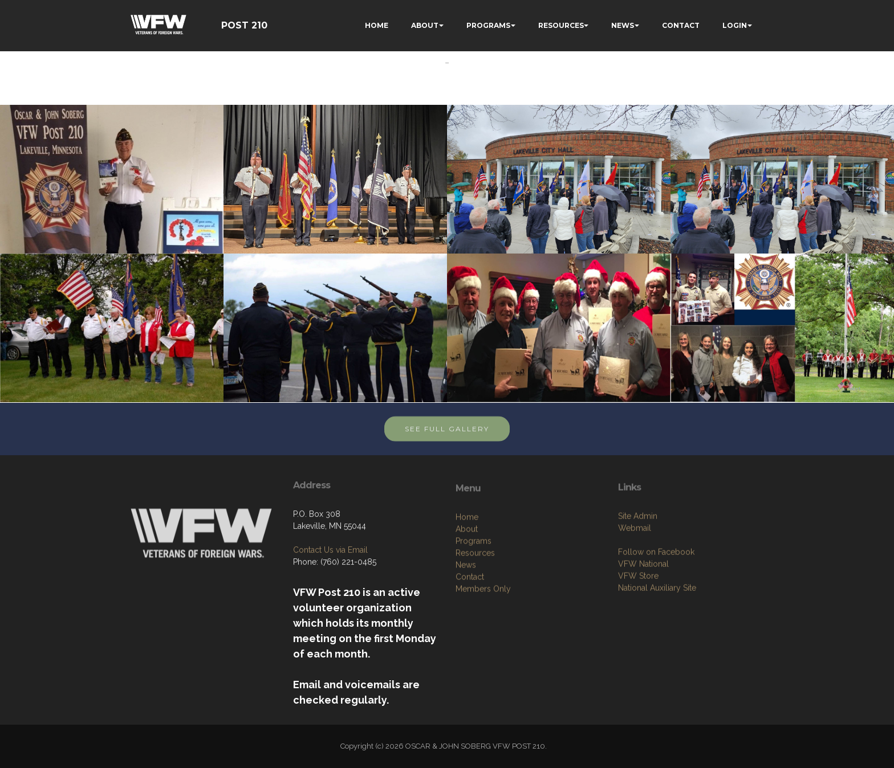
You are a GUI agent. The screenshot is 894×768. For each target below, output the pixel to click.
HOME (376, 25)
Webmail (634, 573)
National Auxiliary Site (657, 633)
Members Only (483, 639)
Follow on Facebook (656, 597)
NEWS (622, 25)
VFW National (643, 609)
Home (467, 567)
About (467, 579)
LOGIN (734, 25)
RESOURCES (561, 25)
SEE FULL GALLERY (447, 438)
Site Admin (637, 561)
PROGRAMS (488, 25)
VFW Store (638, 621)
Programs (473, 591)
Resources (475, 603)
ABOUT (424, 25)
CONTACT (681, 25)
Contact (470, 627)
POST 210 (244, 25)
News (466, 615)
